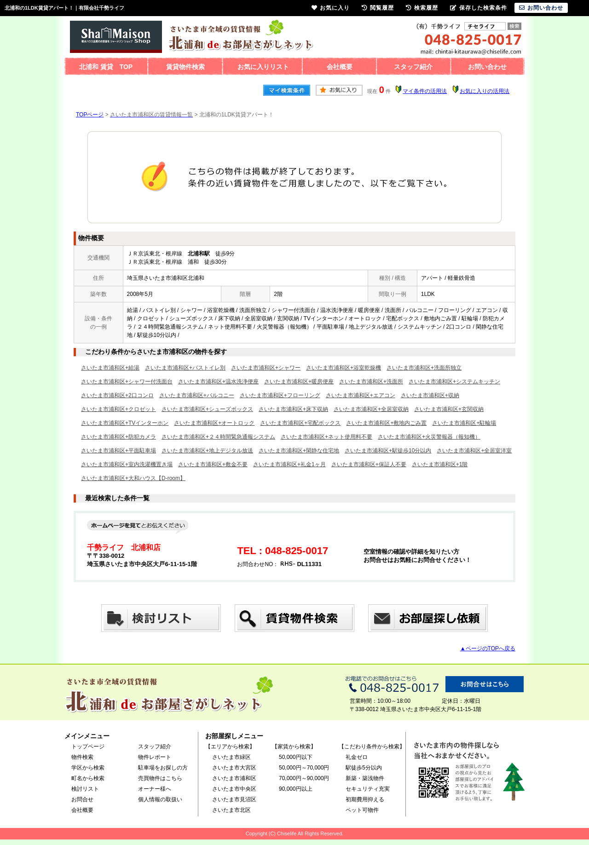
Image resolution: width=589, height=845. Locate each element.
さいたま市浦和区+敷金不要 (213, 464)
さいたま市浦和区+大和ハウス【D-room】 (133, 478)
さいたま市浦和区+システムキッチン (454, 381)
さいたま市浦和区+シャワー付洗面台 (127, 381)
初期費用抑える (365, 799)
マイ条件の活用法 (425, 91)
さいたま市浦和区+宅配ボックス (300, 423)
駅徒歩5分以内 (364, 767)
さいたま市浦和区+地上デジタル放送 (207, 450)
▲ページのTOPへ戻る (487, 648)
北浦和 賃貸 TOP (106, 66)
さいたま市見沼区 (234, 799)
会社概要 (339, 66)
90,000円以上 (295, 789)
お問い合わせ (487, 66)
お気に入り (331, 8)
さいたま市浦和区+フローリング (280, 395)
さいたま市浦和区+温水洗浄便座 (218, 381)
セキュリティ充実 (368, 789)
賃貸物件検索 (185, 66)
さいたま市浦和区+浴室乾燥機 (343, 368)
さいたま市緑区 (231, 757)
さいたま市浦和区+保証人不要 (368, 464)
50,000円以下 (295, 757)
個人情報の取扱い (160, 799)
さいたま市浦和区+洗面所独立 (424, 368)
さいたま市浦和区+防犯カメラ (118, 437)
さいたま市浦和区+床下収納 (293, 409)
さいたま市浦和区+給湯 (110, 368)
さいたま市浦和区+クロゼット (118, 409)
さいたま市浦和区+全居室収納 (371, 409)
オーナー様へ (154, 789)
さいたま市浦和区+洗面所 (371, 381)
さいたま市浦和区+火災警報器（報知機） (429, 437)
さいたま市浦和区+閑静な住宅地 (299, 450)
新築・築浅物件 (365, 778)
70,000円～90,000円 (304, 778)
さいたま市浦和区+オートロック (214, 423)
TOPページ (90, 114)
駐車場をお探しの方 (163, 767)
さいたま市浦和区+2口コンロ (117, 395)
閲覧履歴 (378, 8)
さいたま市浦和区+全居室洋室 (474, 450)
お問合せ (82, 799)
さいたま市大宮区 (234, 767)
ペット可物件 (362, 810)
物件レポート (154, 757)
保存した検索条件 (478, 8)
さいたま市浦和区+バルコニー (196, 395)
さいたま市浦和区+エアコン (360, 395)
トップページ (87, 746)
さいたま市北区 (231, 810)
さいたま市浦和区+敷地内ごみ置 (386, 423)
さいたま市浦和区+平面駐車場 (118, 450)
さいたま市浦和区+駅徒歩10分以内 (388, 450)
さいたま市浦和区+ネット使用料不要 (326, 437)
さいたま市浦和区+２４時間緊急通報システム (218, 437)
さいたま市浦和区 (234, 778)
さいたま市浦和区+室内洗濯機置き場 (127, 464)
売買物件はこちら (160, 778)
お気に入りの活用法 (484, 91)
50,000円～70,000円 (304, 767)
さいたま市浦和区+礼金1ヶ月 (289, 464)
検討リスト (85, 789)
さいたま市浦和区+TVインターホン (124, 423)
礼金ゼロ (357, 757)
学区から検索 (87, 767)
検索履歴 (422, 8)
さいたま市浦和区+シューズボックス (207, 409)
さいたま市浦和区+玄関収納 (449, 409)
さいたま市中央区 (234, 789)
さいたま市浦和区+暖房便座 (299, 381)
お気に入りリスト (263, 66)
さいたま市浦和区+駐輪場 (464, 423)
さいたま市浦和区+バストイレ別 (185, 368)
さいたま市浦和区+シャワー (265, 368)
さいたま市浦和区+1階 (440, 464)
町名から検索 (87, 778)
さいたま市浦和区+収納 (430, 395)
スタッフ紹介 (413, 66)
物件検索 (82, 757)
